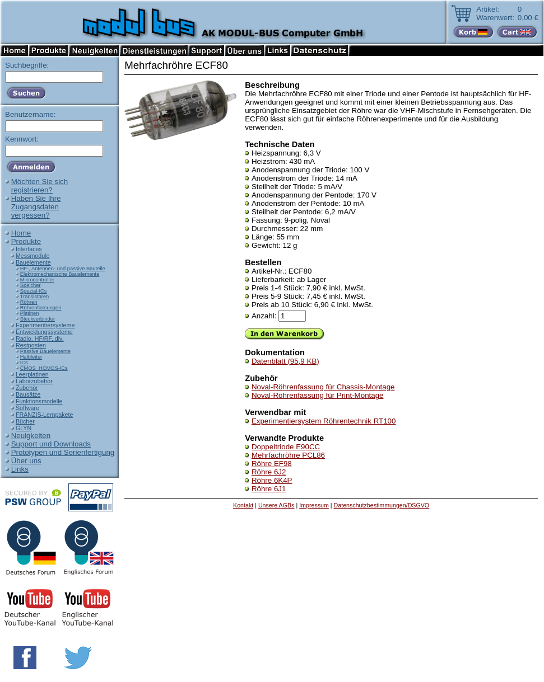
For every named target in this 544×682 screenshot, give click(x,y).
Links (20, 469)
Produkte (26, 241)
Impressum (314, 505)
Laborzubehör (34, 381)
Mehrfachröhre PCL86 (288, 455)
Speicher (30, 285)
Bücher (25, 421)
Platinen (29, 313)
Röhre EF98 (272, 463)
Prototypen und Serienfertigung (63, 452)
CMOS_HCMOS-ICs (44, 368)
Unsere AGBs (276, 505)
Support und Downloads (51, 444)
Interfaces (29, 249)
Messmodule (32, 255)
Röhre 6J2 (269, 472)
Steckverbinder (37, 319)
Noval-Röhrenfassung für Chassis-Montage (323, 387)
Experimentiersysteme (45, 325)
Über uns (26, 461)
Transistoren (34, 296)
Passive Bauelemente (45, 351)
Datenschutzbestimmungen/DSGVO (382, 505)
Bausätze (28, 394)
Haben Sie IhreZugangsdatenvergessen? (36, 206)
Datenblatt (285, 361)
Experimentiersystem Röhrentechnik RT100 (324, 421)
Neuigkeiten (30, 435)
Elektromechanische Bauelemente (60, 274)
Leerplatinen (32, 374)
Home (21, 233)
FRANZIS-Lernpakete (44, 414)
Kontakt (243, 505)
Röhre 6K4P (272, 480)
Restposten (31, 345)
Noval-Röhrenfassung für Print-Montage (318, 395)
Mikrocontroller (37, 280)
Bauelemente (33, 262)
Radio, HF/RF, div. (40, 338)
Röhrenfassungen (41, 308)
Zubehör (27, 387)
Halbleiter (31, 357)
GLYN (23, 428)
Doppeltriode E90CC (286, 447)
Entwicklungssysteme (44, 331)
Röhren (29, 302)
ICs (24, 362)
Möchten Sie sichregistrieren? (39, 185)
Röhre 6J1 (269, 489)
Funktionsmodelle (39, 401)
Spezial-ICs (33, 291)
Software (27, 408)
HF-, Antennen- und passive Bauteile (62, 268)
